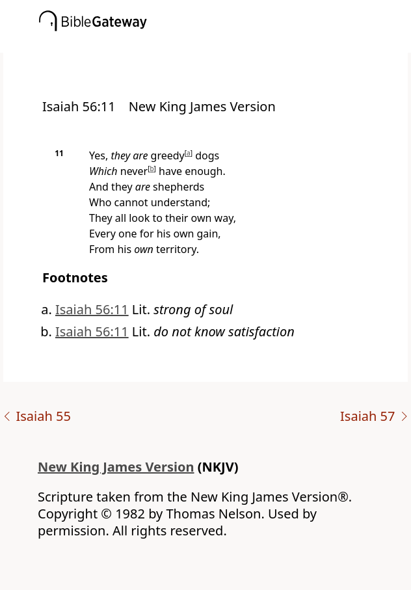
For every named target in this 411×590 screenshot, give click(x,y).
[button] (225, 43)
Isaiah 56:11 (92, 309)
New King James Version (116, 467)
